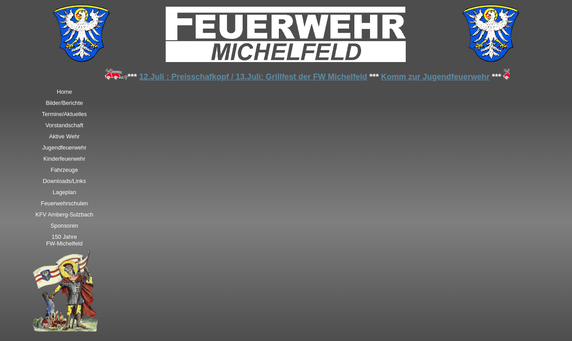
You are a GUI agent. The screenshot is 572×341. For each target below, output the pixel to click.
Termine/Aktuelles (64, 114)
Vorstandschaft (65, 125)
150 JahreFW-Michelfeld (64, 240)
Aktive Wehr (64, 136)
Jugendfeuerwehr (64, 147)
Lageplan (64, 192)
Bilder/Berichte (64, 103)
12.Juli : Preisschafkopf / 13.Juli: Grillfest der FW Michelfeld (254, 76)
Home (64, 91)
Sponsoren (64, 225)
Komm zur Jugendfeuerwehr (436, 76)
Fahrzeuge (64, 169)
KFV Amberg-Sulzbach (64, 214)
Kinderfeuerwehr (64, 158)
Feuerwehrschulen (64, 203)
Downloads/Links (64, 181)
